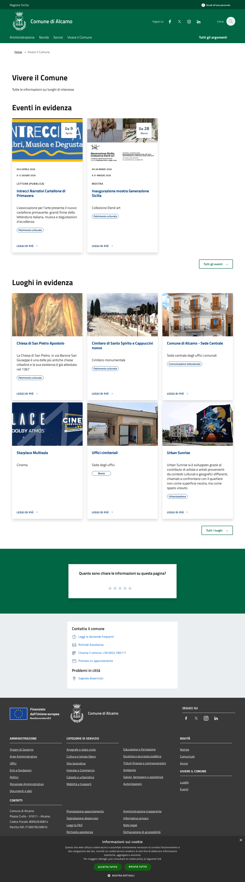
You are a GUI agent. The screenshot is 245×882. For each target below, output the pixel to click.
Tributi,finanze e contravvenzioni (144, 763)
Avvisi (184, 763)
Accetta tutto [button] (107, 867)
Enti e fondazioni (21, 770)
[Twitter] (177, 21)
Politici (14, 777)
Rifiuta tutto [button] (138, 866)
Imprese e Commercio (81, 770)
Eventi (184, 789)
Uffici (13, 763)
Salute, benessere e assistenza (143, 777)
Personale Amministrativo (27, 784)
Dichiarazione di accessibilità (141, 832)
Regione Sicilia (19, 5)
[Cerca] (230, 21)
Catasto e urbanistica (80, 777)
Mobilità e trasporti (79, 784)
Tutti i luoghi (217, 530)
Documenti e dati (21, 791)
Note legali (130, 825)
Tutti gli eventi (216, 264)
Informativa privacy (136, 818)
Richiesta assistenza (80, 832)
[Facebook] (168, 21)
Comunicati (187, 756)
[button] (122, 875)
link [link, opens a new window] (159, 859)
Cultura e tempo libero (81, 756)
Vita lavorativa (76, 763)
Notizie (184, 749)
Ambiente (129, 770)
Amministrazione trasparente (142, 811)
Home (18, 52)
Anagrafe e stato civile (81, 749)
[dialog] (122, 859)
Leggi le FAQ (75, 825)
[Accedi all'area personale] (215, 5)
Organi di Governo (21, 749)
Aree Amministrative (23, 756)
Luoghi (184, 782)
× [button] (240, 840)
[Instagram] (187, 21)
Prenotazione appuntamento (85, 811)
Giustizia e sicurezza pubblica (142, 756)
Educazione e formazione (139, 749)
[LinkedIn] (196, 21)
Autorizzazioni (132, 784)
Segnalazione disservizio (82, 818)
